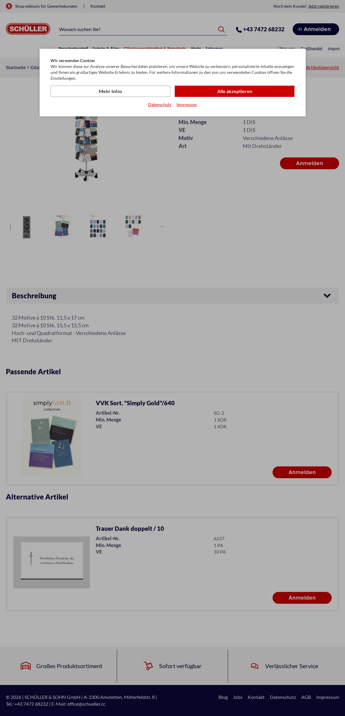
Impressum (186, 104)
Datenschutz (159, 104)
